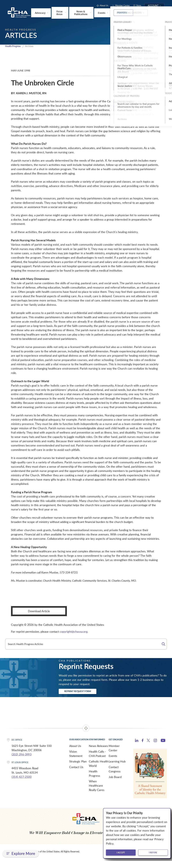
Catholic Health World (98, 765)
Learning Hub (117, 763)
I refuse (153, 852)
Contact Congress (114, 771)
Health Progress (14, 46)
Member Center (114, 750)
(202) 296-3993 (21, 756)
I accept (121, 852)
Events (113, 758)
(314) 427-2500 (21, 779)
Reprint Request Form (83, 693)
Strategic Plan (78, 763)
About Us (75, 748)
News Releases (98, 748)
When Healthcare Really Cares (96, 787)
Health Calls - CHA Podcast (97, 755)
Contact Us (76, 769)
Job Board (115, 779)
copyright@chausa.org (73, 632)
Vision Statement (75, 755)
